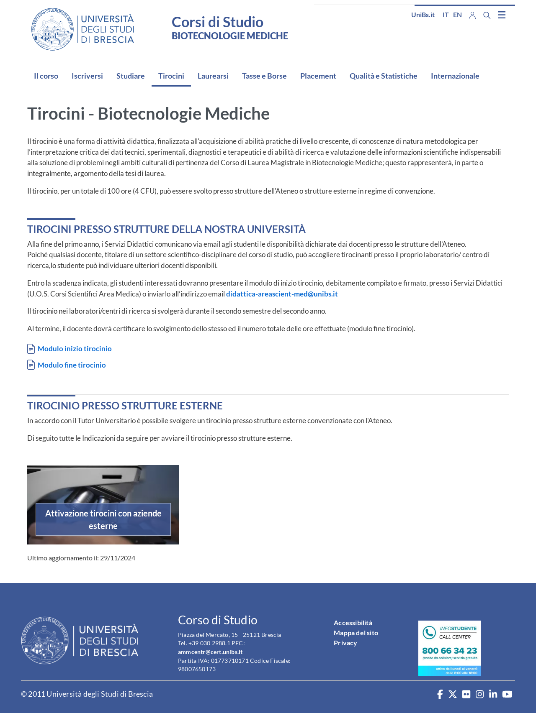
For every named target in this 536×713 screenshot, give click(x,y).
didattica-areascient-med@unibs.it (282, 293)
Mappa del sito (356, 632)
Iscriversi (87, 75)
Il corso (46, 75)
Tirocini (171, 75)
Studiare (130, 75)
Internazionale (455, 75)
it (446, 14)
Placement (318, 75)
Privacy (345, 643)
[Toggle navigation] (501, 14)
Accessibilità (353, 622)
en (457, 14)
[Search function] (487, 15)
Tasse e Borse (264, 75)
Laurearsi (213, 75)
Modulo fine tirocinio (72, 364)
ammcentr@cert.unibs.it (210, 651)
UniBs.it (423, 14)
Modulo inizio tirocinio (75, 348)
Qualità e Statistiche (383, 75)
